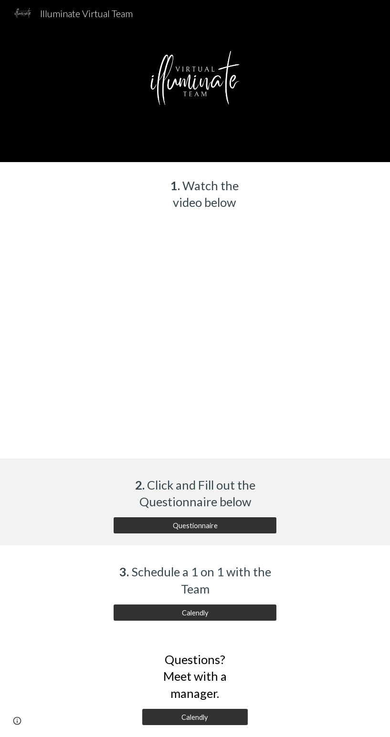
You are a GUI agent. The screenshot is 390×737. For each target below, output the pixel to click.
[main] (195, 194)
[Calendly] (195, 613)
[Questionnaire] (195, 525)
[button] (17, 720)
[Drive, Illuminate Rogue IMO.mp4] (195, 342)
